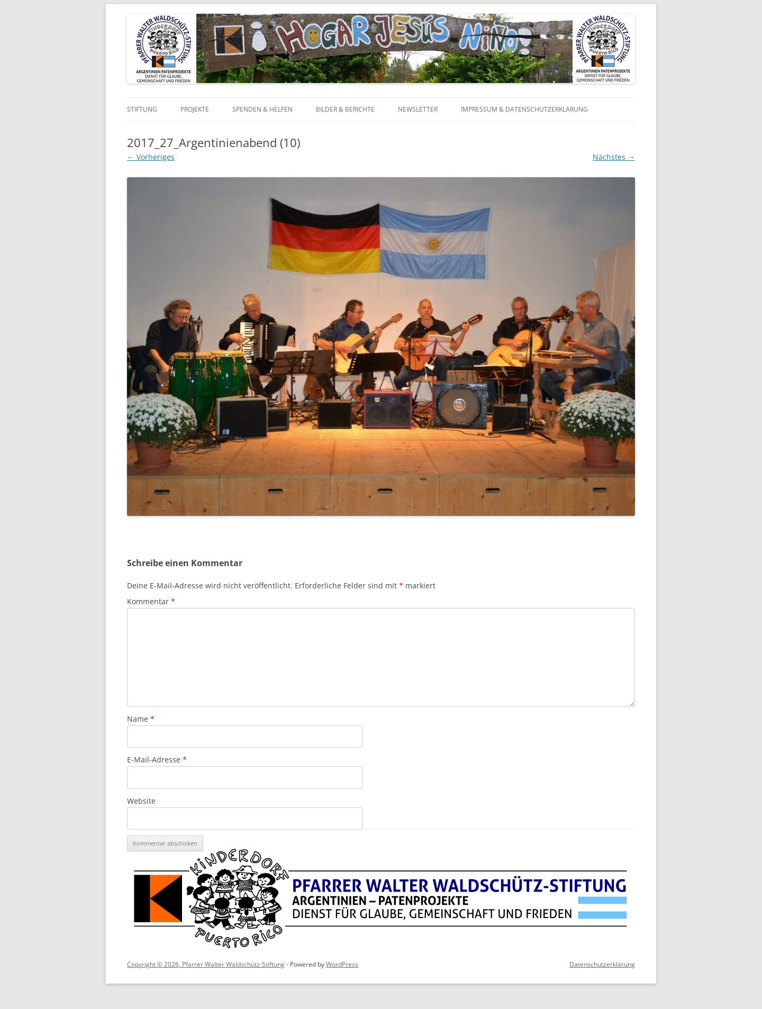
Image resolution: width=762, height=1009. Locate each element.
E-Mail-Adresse (157, 760)
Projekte (194, 109)
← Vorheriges (151, 157)
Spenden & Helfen (262, 109)
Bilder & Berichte (345, 109)
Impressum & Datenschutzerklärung (524, 109)
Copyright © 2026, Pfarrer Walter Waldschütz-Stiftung (206, 964)
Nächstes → (614, 157)
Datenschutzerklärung (602, 964)
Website (141, 801)
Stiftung (142, 109)
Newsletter (418, 109)
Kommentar (151, 601)
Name (141, 719)
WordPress (342, 964)
